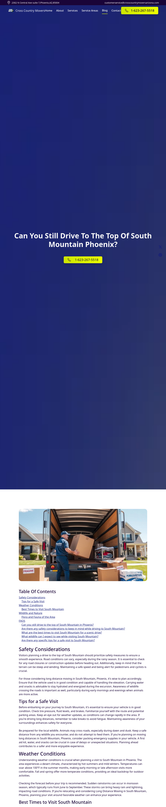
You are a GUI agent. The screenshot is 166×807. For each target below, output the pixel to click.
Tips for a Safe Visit (33, 601)
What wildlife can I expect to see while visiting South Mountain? (60, 636)
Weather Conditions (31, 605)
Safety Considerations (32, 597)
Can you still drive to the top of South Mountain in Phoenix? (58, 625)
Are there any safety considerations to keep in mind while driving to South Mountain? (73, 628)
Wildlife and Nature (30, 613)
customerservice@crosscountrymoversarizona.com (132, 2)
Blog (104, 10)
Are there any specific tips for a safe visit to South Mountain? (58, 640)
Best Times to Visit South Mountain (43, 609)
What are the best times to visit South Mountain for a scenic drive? (62, 632)
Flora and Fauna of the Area (38, 617)
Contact (116, 10)
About (60, 10)
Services (73, 10)
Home (48, 10)
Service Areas (90, 10)
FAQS (22, 621)
